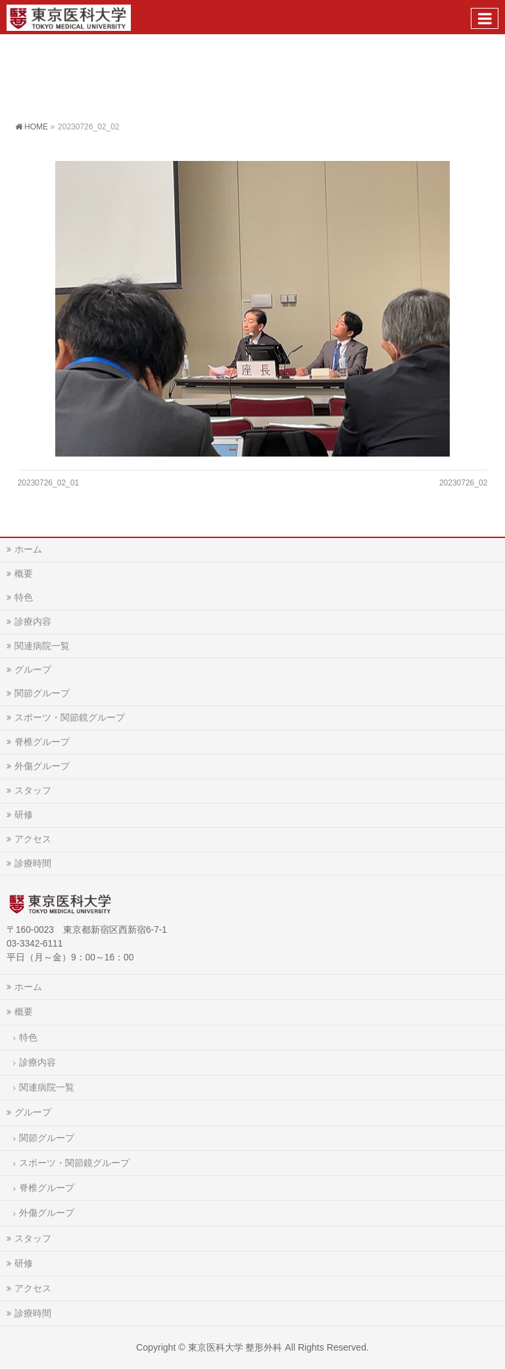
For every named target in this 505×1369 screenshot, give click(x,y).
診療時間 (32, 863)
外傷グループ (42, 766)
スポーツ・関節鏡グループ (69, 717)
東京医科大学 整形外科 (235, 1347)
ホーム (28, 549)
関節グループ (42, 693)
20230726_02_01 (48, 482)
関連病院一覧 (42, 645)
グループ (32, 669)
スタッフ (32, 790)
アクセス (32, 839)
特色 (23, 597)
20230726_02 (463, 482)
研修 (23, 814)
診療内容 (32, 621)
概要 (23, 573)
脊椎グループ (42, 741)
